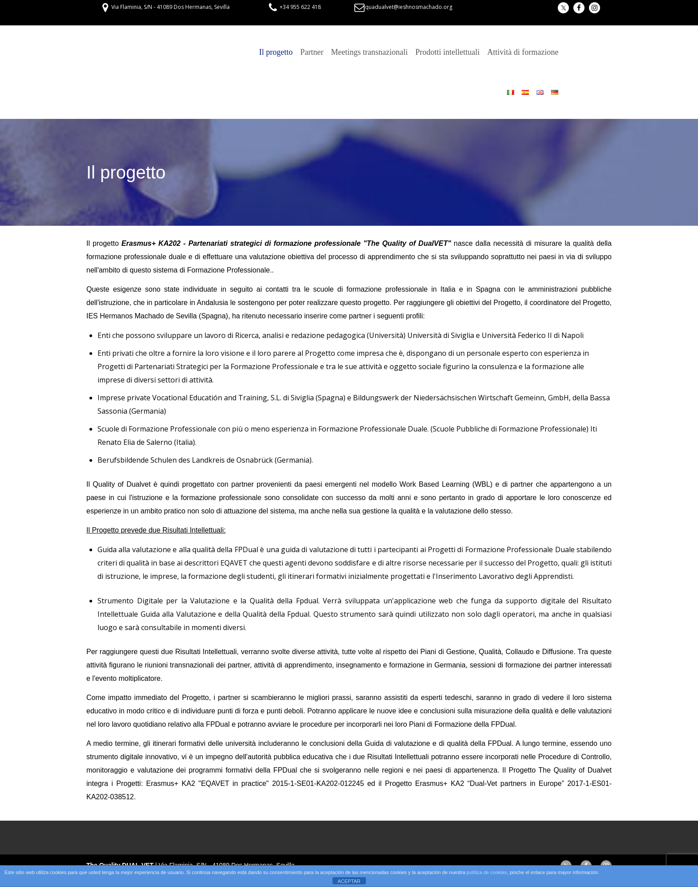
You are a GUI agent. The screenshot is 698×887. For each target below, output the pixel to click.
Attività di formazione (522, 52)
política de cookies (487, 872)
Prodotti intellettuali (447, 52)
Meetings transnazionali (369, 52)
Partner (312, 52)
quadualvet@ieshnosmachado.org (408, 7)
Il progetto (275, 52)
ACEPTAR (348, 881)
